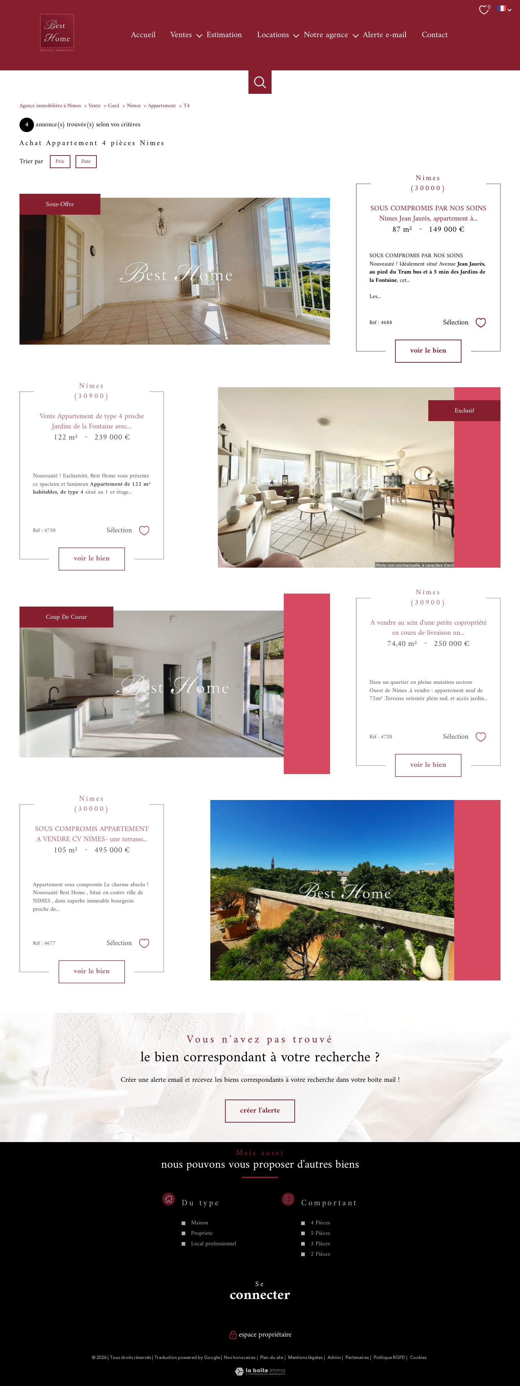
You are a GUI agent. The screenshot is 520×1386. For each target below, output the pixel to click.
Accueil (143, 35)
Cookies (418, 1357)
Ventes (181, 35)
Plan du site (271, 1357)
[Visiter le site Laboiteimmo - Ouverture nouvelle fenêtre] (260, 1374)
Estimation (224, 35)
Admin (334, 1357)
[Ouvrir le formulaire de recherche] (260, 82)
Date (86, 161)
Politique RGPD (389, 1357)
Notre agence (326, 35)
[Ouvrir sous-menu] (199, 35)
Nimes (133, 106)
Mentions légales (305, 1357)
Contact (435, 35)
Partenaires (357, 1357)
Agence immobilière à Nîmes (50, 106)
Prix (60, 161)
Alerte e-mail (385, 35)
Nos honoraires (239, 1357)
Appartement (162, 106)
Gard (113, 106)
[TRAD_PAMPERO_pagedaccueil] (57, 51)
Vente (94, 106)
